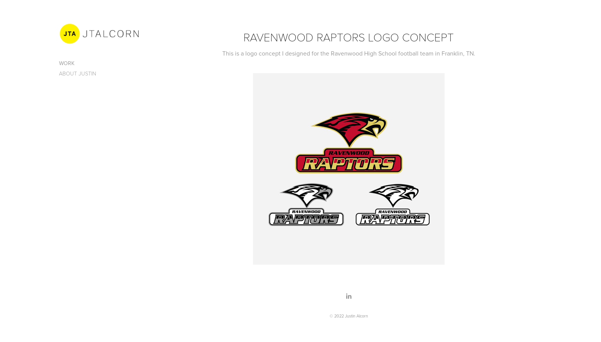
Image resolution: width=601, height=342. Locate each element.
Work (66, 63)
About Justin (77, 73)
